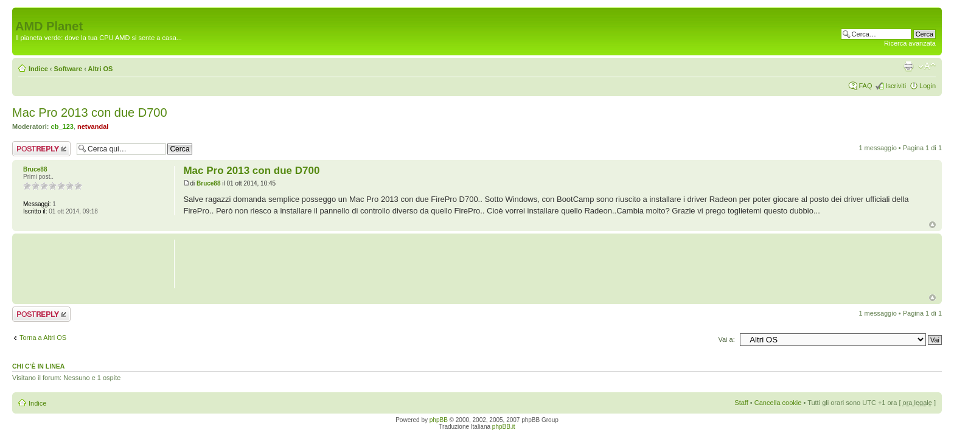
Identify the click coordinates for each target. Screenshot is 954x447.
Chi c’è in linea (38, 366)
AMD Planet (49, 26)
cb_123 (62, 126)
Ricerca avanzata (910, 43)
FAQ (865, 85)
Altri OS (100, 68)
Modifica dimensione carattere (927, 66)
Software (68, 68)
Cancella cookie (778, 402)
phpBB (439, 420)
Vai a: (726, 339)
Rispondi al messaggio (41, 148)
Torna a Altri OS (42, 337)
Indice (38, 68)
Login (927, 85)
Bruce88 (208, 183)
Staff (741, 402)
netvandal (92, 126)
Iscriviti (895, 85)
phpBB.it (503, 426)
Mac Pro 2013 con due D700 (89, 112)
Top (932, 224)
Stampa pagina (908, 66)
